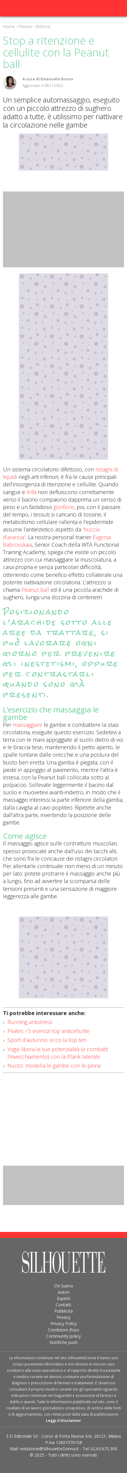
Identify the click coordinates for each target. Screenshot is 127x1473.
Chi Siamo (63, 1286)
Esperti (63, 1298)
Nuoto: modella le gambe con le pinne (54, 1065)
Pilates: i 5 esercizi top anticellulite (48, 1030)
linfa (31, 492)
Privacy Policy (63, 1323)
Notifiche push (63, 1342)
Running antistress (29, 1022)
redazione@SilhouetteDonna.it (49, 1448)
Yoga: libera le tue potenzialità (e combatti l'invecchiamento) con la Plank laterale (57, 1053)
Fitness (25, 26)
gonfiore (64, 507)
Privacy (63, 1317)
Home (9, 26)
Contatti (63, 1305)
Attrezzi (43, 26)
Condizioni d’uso (63, 1330)
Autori (63, 1292)
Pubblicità (63, 1311)
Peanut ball (35, 589)
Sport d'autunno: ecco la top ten (46, 1039)
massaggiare (27, 724)
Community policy (63, 1336)
